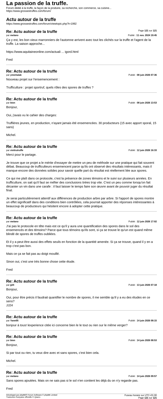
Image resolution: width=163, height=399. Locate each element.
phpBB (23, 395)
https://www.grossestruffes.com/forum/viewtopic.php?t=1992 (41, 23)
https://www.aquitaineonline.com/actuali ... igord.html (42, 51)
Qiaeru (37, 397)
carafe (46, 186)
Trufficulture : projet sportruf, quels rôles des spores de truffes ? (49, 87)
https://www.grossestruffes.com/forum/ (28, 11)
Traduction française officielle (19, 397)
